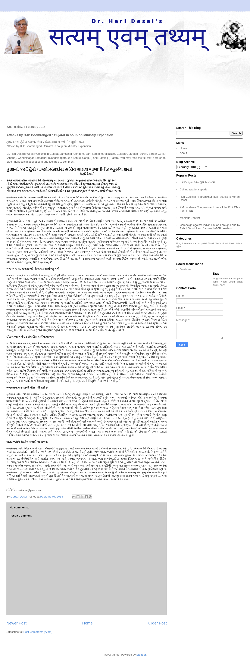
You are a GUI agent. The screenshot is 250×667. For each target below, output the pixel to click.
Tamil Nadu (214, 243)
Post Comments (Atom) (38, 631)
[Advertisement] (125, 86)
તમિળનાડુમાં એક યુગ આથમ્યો (197, 182)
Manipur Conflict (190, 217)
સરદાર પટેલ (219, 284)
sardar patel (200, 243)
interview (187, 243)
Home (87, 623)
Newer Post (16, 623)
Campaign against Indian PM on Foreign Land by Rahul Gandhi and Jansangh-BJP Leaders (210, 226)
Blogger (141, 654)
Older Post (157, 623)
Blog (178, 243)
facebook (185, 269)
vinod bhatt (228, 243)
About (183, 153)
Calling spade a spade (193, 189)
